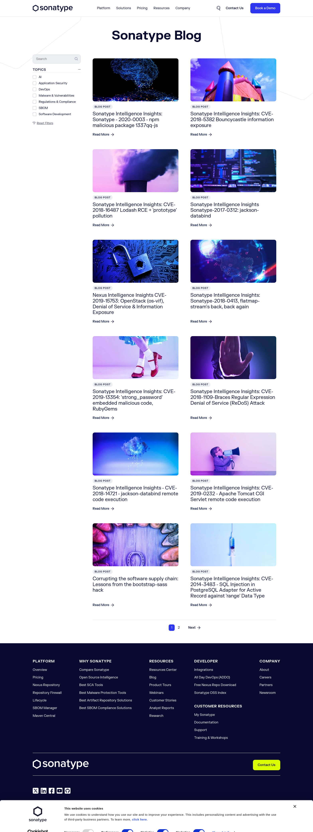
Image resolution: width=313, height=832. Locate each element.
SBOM (43, 108)
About (264, 670)
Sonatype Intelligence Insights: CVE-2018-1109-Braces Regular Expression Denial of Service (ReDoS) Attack (232, 397)
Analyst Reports (161, 708)
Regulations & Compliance (57, 102)
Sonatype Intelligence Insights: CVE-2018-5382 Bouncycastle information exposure (232, 120)
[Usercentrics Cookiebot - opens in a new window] (37, 806)
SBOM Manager (45, 708)
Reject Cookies (166, 822)
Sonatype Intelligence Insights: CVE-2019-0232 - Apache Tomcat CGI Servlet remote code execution (231, 494)
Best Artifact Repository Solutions (105, 700)
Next (192, 628)
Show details (221, 806)
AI (40, 77)
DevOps (44, 89)
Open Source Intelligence (98, 677)
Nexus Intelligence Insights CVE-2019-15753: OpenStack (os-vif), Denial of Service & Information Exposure (129, 304)
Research (156, 716)
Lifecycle (40, 700)
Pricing (142, 8)
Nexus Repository (46, 685)
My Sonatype (204, 715)
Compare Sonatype (94, 670)
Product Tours (160, 685)
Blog (152, 677)
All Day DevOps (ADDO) (212, 677)
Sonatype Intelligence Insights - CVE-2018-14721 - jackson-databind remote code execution (135, 494)
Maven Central (44, 716)
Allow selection (124, 822)
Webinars (156, 693)
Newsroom (268, 693)
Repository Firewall (47, 693)
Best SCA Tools (91, 685)
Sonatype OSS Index (210, 693)
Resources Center (163, 670)
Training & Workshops (211, 738)
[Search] (57, 59)
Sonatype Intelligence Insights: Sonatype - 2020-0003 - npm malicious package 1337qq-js (127, 120)
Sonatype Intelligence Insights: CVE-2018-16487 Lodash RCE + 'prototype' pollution (135, 210)
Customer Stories (162, 700)
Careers (265, 677)
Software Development (55, 114)
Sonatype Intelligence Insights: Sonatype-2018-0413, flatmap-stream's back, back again (225, 301)
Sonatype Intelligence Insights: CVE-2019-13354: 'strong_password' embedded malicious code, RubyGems (134, 400)
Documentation (206, 722)
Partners (266, 685)
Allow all (83, 822)
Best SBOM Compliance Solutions (105, 708)
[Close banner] (294, 780)
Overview (40, 670)
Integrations (203, 670)
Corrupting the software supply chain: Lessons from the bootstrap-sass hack (135, 584)
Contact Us (266, 765)
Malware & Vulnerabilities (56, 96)
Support (200, 730)
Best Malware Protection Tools (102, 693)
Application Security (53, 83)
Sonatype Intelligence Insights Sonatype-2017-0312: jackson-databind (224, 210)
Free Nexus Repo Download (215, 685)
